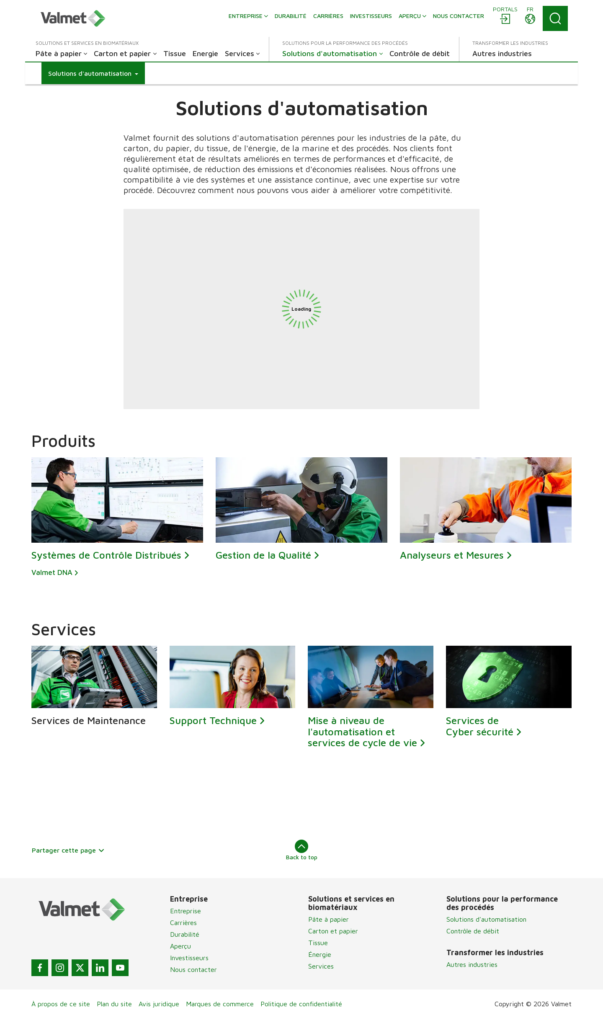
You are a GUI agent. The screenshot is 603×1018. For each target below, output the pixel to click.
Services (321, 966)
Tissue (318, 942)
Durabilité (184, 934)
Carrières (183, 922)
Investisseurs (189, 957)
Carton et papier (333, 931)
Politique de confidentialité (301, 1004)
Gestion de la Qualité (263, 555)
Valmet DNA (51, 572)
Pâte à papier (328, 919)
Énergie (319, 954)
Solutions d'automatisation (486, 919)
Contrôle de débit (472, 931)
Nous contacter (193, 969)
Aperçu (180, 946)
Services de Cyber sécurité (479, 725)
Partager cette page (68, 850)
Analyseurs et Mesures (452, 555)
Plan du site (114, 1004)
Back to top (301, 850)
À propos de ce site (60, 1004)
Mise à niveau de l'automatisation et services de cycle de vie (362, 731)
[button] (93, 73)
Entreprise (185, 911)
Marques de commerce (220, 1004)
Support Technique (213, 720)
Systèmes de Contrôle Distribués (106, 555)
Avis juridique (159, 1004)
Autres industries (471, 964)
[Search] (555, 18)
